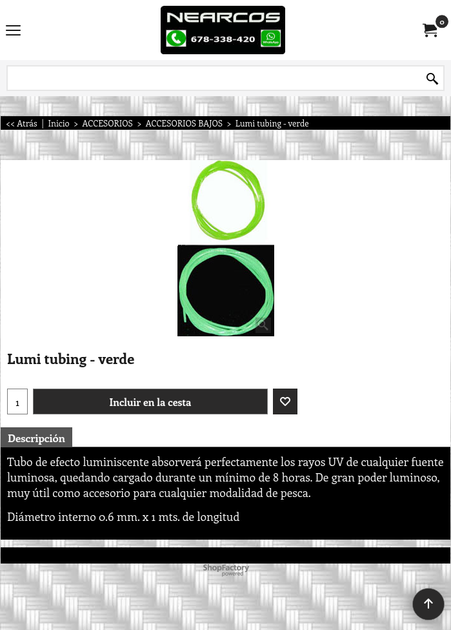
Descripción (36, 438)
